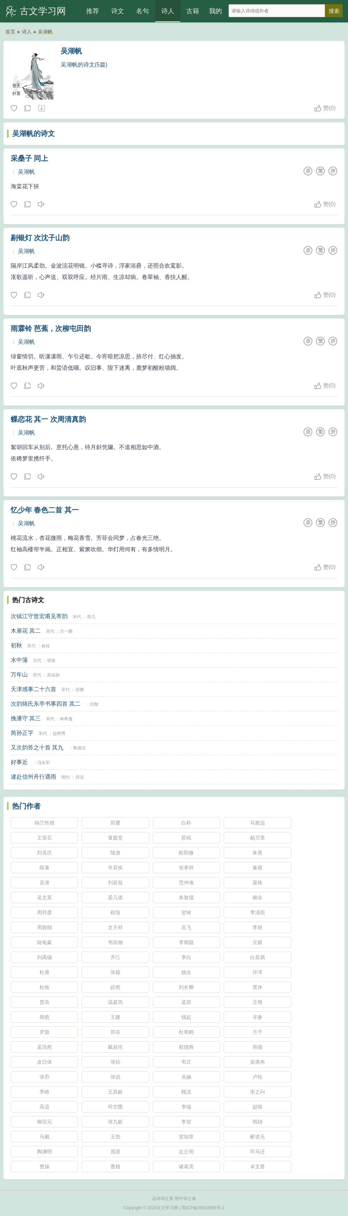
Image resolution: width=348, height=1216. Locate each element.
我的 (215, 11)
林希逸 (66, 718)
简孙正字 (22, 733)
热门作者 (26, 806)
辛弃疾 (115, 867)
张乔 (45, 1077)
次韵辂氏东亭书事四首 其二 (45, 704)
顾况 (186, 1092)
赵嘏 (258, 1107)
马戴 (45, 1136)
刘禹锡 (44, 957)
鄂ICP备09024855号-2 (203, 1207)
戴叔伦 (115, 1047)
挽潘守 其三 (26, 718)
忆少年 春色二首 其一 (45, 510)
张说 (115, 1077)
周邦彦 (44, 912)
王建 (115, 1017)
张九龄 (115, 1122)
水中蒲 (19, 660)
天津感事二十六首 (33, 689)
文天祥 (115, 927)
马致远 (257, 823)
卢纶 (258, 1077)
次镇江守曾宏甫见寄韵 (39, 616)
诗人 (167, 11)
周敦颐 (44, 927)
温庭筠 (115, 1002)
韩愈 (45, 1017)
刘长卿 (186, 987)
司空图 (115, 1107)
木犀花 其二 (26, 631)
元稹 (258, 942)
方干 (258, 1032)
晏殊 (258, 882)
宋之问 (257, 1092)
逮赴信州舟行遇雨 (33, 777)
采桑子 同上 (29, 158)
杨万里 (257, 838)
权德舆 (186, 1047)
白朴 (186, 823)
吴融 (186, 1077)
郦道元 (257, 1136)
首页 (10, 32)
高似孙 (53, 675)
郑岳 (80, 777)
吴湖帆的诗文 (33, 133)
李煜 (258, 927)
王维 (258, 1002)
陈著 (45, 867)
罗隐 (45, 1032)
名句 (142, 11)
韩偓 (258, 1047)
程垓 (115, 912)
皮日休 (44, 1062)
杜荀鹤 (186, 1032)
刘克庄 (44, 853)
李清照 (257, 912)
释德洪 (79, 748)
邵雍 (80, 689)
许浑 (258, 972)
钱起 (186, 1017)
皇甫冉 (257, 1062)
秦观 (258, 867)
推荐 (92, 11)
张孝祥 (186, 867)
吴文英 (44, 897)
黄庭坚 (115, 838)
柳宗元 (44, 1122)
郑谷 (115, 1032)
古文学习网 (43, 11)
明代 (65, 777)
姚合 (186, 972)
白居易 (257, 957)
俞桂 (45, 645)
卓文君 (257, 1166)
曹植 (115, 1166)
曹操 (45, 1166)
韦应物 (115, 942)
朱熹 (258, 853)
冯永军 (43, 762)
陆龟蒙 (44, 942)
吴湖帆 (45, 32)
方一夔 (66, 631)
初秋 (16, 645)
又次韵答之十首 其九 (37, 747)
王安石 (44, 838)
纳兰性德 (44, 823)
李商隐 (186, 942)
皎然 (115, 987)
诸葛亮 (186, 1166)
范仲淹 (186, 882)
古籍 (192, 11)
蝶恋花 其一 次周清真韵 (48, 419)
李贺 (186, 1122)
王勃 (115, 1136)
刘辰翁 (115, 882)
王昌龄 (115, 1092)
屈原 (115, 1151)
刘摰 (94, 704)
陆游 (115, 853)
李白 (186, 957)
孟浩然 (44, 1047)
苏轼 (186, 838)
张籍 (115, 972)
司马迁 (257, 1151)
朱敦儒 (186, 897)
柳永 (258, 897)
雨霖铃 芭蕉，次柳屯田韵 (51, 328)
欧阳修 (186, 853)
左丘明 (186, 1151)
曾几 (91, 616)
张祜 (115, 1062)
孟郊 (186, 1002)
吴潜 (45, 882)
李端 (186, 1107)
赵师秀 (59, 733)
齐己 (115, 957)
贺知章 (186, 1136)
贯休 (258, 987)
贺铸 (186, 912)
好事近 (19, 762)
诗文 (117, 11)
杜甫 (45, 972)
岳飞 (186, 927)
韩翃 (258, 1122)
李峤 (45, 1092)
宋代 (77, 616)
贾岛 (45, 1002)
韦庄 (186, 1062)
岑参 (258, 1017)
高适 (45, 1107)
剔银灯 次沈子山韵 (40, 238)
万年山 (19, 675)
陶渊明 (44, 1151)
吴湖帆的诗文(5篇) (84, 65)
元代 (37, 660)
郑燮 (115, 823)
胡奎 (51, 660)
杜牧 (45, 987)
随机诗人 (41, 108)
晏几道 (115, 897)
